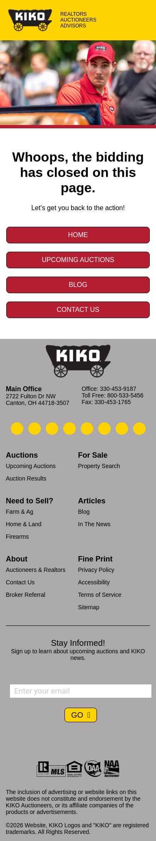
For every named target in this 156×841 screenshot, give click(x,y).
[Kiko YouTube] (122, 428)
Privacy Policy (96, 569)
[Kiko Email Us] (34, 428)
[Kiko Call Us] (17, 428)
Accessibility (94, 582)
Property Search (99, 466)
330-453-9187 (118, 388)
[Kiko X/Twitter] (104, 428)
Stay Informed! (78, 642)
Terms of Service (99, 594)
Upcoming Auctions (78, 259)
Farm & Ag (19, 511)
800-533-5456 (125, 395)
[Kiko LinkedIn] (87, 428)
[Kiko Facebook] (69, 428)
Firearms (17, 536)
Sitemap (88, 607)
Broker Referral (25, 594)
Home (78, 234)
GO (78, 715)
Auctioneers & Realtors (35, 569)
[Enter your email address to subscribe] (80, 691)
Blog (78, 284)
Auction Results (26, 478)
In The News (94, 524)
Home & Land (24, 524)
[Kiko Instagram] (139, 428)
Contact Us (78, 309)
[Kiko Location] (52, 428)
